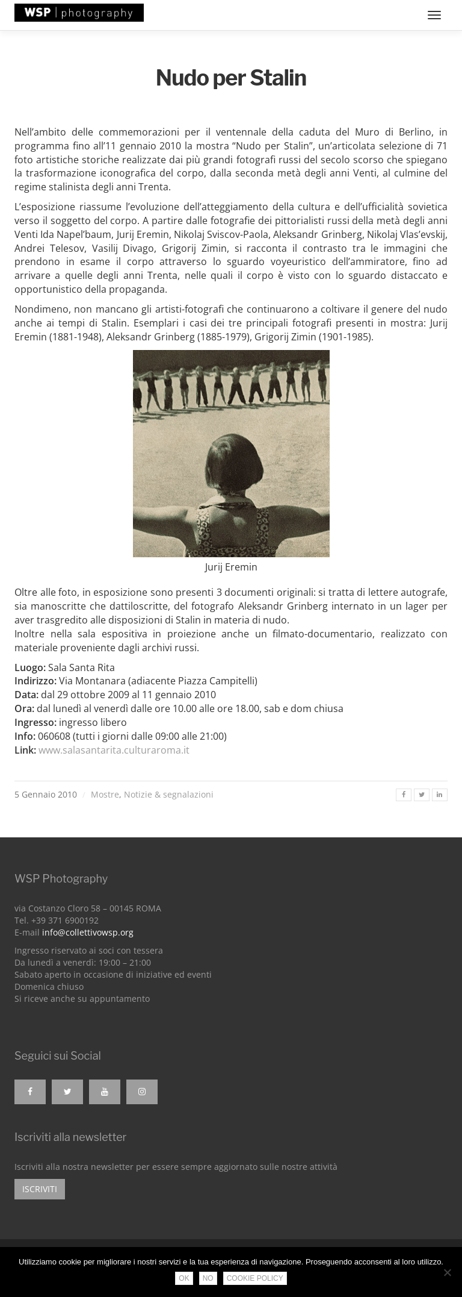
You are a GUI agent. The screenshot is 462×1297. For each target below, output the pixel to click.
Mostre (105, 794)
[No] (447, 1272)
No (208, 1278)
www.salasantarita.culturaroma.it (113, 750)
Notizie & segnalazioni (169, 794)
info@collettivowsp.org (88, 932)
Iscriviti (39, 1189)
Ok (184, 1278)
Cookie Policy (255, 1278)
